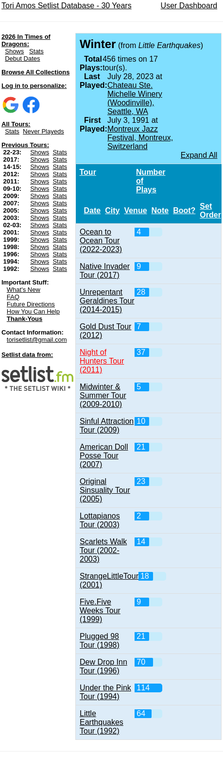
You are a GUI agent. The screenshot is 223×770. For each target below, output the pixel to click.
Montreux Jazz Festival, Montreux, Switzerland (140, 138)
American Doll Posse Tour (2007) (104, 456)
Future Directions (31, 304)
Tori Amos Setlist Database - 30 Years (66, 5)
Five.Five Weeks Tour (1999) (100, 610)
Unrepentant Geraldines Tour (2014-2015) (107, 301)
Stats (36, 51)
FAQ (13, 297)
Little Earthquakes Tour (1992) (101, 722)
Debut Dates (22, 58)
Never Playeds (43, 131)
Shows (14, 51)
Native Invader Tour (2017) (105, 270)
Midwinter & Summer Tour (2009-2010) (103, 395)
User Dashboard (189, 5)
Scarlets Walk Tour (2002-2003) (103, 550)
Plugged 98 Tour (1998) (100, 640)
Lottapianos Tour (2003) (100, 520)
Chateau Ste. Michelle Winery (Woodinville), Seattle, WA (134, 98)
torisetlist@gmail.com (37, 339)
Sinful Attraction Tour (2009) (107, 425)
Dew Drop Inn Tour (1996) (103, 666)
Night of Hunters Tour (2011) (102, 361)
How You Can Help (33, 311)
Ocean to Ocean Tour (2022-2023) (101, 240)
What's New (23, 289)
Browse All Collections (35, 72)
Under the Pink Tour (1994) (105, 692)
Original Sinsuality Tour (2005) (105, 490)
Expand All (199, 155)
